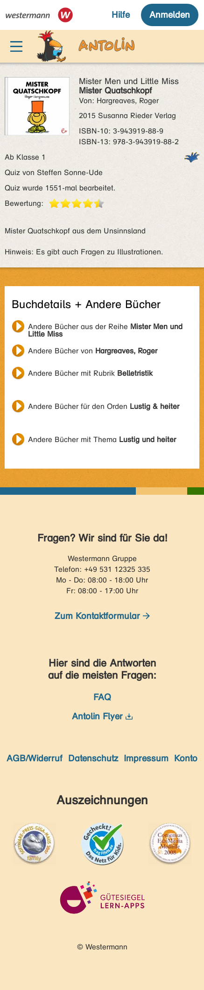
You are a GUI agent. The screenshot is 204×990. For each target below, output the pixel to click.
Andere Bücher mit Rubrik (90, 373)
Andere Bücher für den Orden (103, 406)
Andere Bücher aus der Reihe (105, 327)
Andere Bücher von (92, 350)
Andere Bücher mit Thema (102, 439)
